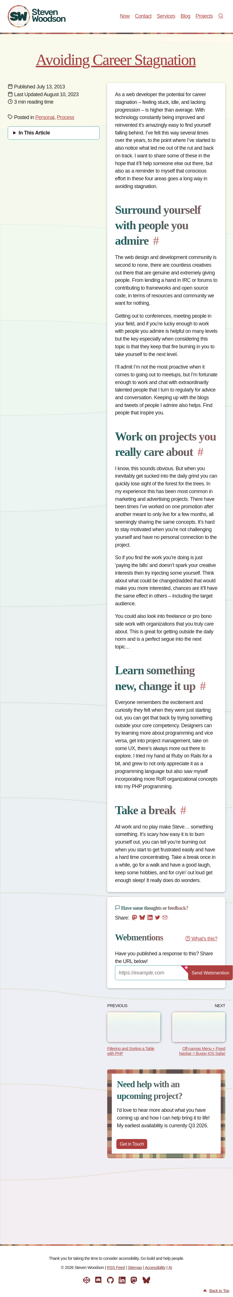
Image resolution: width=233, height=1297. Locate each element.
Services (166, 16)
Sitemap (135, 1267)
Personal (44, 117)
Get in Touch (134, 1144)
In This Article (34, 133)
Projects (204, 16)
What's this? (201, 939)
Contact (143, 16)
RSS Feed (116, 1267)
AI (170, 1267)
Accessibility (155, 1267)
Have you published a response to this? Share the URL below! (164, 957)
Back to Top (219, 1290)
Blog (185, 16)
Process (65, 117)
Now (125, 16)
